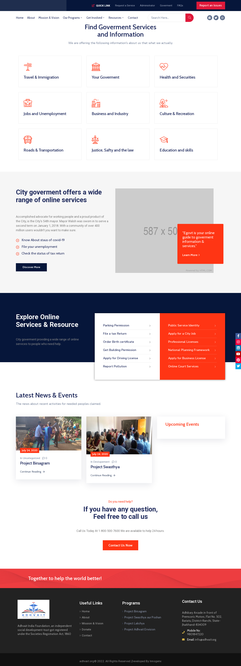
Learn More (191, 255)
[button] (101, 6)
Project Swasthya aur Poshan (142, 617)
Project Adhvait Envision (139, 629)
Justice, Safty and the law (113, 150)
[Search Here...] (166, 18)
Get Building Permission (127, 350)
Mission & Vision (48, 17)
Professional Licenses (192, 342)
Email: (201, 639)
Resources (116, 17)
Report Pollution (127, 366)
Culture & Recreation (177, 113)
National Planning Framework (192, 350)
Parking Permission (127, 325)
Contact (133, 17)
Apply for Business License (192, 358)
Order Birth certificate (127, 342)
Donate (86, 629)
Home (19, 17)
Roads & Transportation (43, 150)
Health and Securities (177, 77)
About (31, 17)
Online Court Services (192, 366)
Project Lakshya (134, 623)
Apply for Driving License (127, 358)
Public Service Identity (192, 325)
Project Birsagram (135, 611)
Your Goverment (105, 77)
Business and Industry (110, 113)
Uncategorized (31, 458)
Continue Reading (32, 471)
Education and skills (176, 150)
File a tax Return (127, 334)
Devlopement (101, 462)
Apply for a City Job (192, 334)
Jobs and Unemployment (45, 113)
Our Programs (73, 17)
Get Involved (95, 17)
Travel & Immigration (41, 77)
